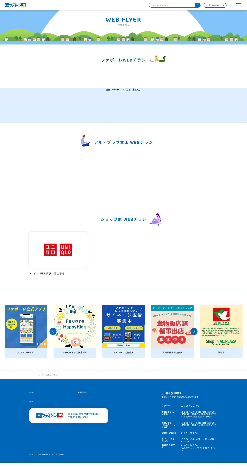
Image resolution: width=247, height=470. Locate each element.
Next (194, 338)
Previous (53, 338)
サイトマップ (84, 406)
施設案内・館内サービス (41, 406)
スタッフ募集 (36, 400)
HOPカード (35, 412)
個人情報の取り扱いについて (92, 400)
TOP (40, 382)
